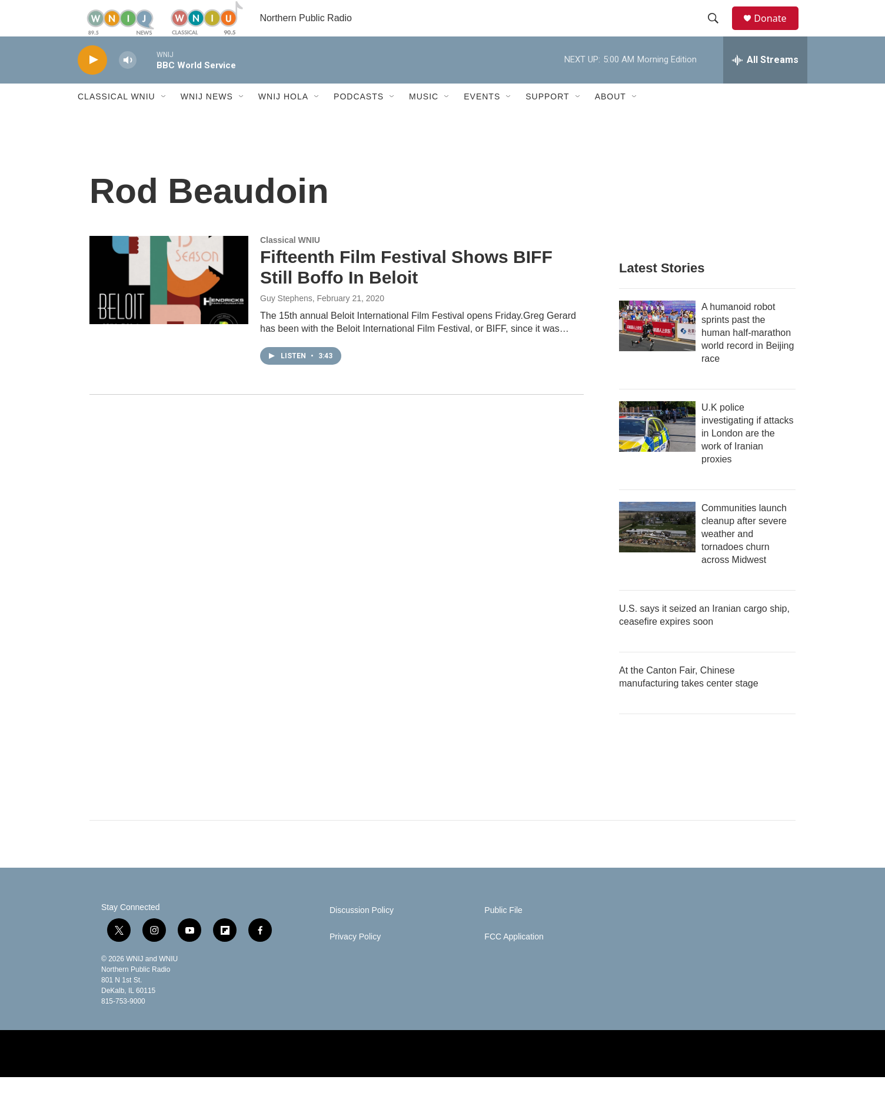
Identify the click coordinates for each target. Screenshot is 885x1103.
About (610, 122)
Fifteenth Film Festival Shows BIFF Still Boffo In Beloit (406, 293)
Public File (503, 936)
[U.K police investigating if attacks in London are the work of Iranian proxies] (657, 452)
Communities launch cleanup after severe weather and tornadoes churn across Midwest (744, 560)
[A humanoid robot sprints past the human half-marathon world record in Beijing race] (657, 351)
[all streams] (765, 85)
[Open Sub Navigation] (164, 122)
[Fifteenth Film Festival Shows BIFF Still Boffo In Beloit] (168, 305)
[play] (92, 85)
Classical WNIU (116, 122)
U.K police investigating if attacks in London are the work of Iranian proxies (747, 459)
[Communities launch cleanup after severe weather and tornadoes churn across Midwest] (657, 553)
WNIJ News (207, 122)
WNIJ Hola (283, 122)
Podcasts (359, 122)
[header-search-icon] (718, 31)
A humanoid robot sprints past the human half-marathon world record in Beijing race (747, 358)
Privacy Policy (355, 962)
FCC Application (513, 962)
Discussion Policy (362, 936)
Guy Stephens (286, 323)
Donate (777, 31)
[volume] (128, 85)
